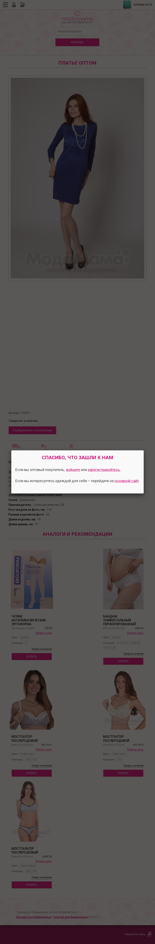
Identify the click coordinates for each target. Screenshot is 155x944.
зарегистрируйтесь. (104, 470)
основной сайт (126, 481)
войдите (73, 470)
